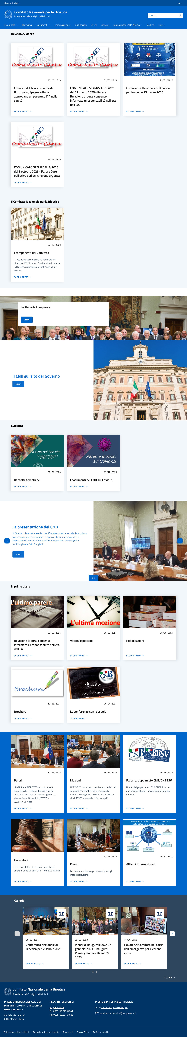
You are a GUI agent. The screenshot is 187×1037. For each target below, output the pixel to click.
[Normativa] (23, 881)
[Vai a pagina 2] (96, 972)
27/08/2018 (110, 856)
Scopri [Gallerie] (170, 977)
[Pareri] (23, 808)
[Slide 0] (92, 578)
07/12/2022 (54, 244)
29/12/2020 (110, 472)
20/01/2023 (54, 472)
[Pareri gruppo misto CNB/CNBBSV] (135, 808)
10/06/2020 (166, 772)
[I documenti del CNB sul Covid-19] (79, 486)
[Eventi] (79, 881)
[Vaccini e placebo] (79, 655)
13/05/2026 (54, 703)
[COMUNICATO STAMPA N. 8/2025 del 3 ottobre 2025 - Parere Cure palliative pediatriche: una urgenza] (23, 182)
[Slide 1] (95, 578)
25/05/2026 (54, 80)
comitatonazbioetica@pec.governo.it (118, 1013)
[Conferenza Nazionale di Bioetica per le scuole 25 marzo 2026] (135, 111)
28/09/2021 (166, 632)
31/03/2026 (110, 80)
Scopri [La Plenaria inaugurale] (26, 319)
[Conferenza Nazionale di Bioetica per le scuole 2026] (35, 963)
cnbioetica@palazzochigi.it (114, 1007)
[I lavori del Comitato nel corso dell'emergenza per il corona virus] (133, 963)
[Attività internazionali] (135, 881)
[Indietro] (5, 541)
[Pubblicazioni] (135, 655)
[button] (179, 3)
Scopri (18, 383)
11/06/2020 (130, 939)
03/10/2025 (54, 159)
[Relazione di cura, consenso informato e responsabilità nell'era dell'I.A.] (23, 655)
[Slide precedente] (17, 933)
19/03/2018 (110, 772)
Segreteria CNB (57, 1007)
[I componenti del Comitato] (23, 277)
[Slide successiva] (172, 933)
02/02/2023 (81, 939)
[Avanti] (182, 540)
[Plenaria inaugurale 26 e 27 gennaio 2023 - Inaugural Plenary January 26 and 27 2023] (84, 963)
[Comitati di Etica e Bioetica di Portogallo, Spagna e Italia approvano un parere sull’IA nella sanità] (23, 111)
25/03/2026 (166, 80)
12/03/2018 (54, 772)
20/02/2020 (166, 856)
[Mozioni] (79, 808)
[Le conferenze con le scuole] (79, 718)
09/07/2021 (110, 632)
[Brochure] (23, 718)
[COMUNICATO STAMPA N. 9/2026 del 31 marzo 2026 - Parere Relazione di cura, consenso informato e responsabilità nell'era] (79, 111)
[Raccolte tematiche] (23, 486)
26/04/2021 (110, 703)
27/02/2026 (54, 632)
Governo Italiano (11, 3)
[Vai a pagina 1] (93, 972)
